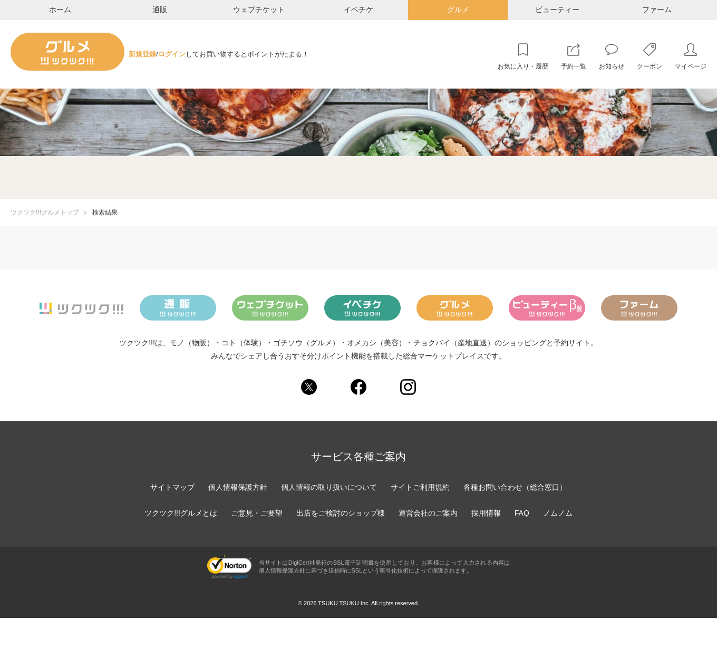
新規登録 (142, 54)
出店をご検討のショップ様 (340, 513)
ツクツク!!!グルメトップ (45, 212)
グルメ (458, 9)
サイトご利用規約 (420, 487)
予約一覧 (573, 66)
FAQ (522, 513)
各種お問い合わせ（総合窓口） (515, 487)
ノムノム (558, 513)
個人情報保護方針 (237, 487)
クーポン (649, 66)
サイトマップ (172, 487)
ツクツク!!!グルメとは (180, 513)
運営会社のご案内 (428, 513)
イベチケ (358, 9)
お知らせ (611, 66)
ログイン (172, 54)
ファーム (657, 9)
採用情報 (486, 513)
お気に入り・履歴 (523, 66)
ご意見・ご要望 (257, 513)
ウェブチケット (259, 9)
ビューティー (557, 9)
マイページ (690, 66)
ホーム (60, 9)
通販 (159, 9)
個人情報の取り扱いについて (329, 487)
